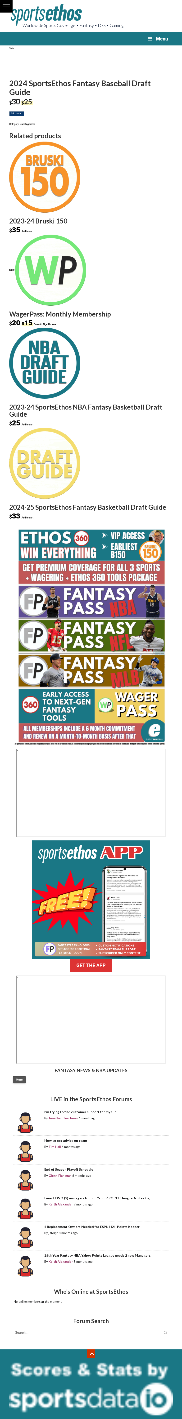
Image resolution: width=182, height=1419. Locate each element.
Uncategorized (27, 124)
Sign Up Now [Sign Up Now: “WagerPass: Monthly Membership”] (49, 324)
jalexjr (53, 1233)
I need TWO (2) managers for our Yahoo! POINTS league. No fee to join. (100, 1198)
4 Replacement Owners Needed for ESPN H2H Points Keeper (92, 1227)
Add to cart (17, 113)
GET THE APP (90, 965)
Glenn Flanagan (60, 1176)
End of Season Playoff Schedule (68, 1169)
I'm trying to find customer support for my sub (80, 1112)
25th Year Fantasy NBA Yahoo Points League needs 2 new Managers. (97, 1255)
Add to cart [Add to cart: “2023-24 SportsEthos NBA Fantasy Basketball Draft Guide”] (27, 424)
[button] (6, 6)
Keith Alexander (61, 1204)
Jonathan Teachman (63, 1118)
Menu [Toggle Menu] (157, 39)
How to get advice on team (65, 1140)
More (19, 1079)
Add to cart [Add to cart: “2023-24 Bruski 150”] (27, 231)
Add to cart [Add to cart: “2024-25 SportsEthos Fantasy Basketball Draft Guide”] (27, 517)
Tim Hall (55, 1147)
